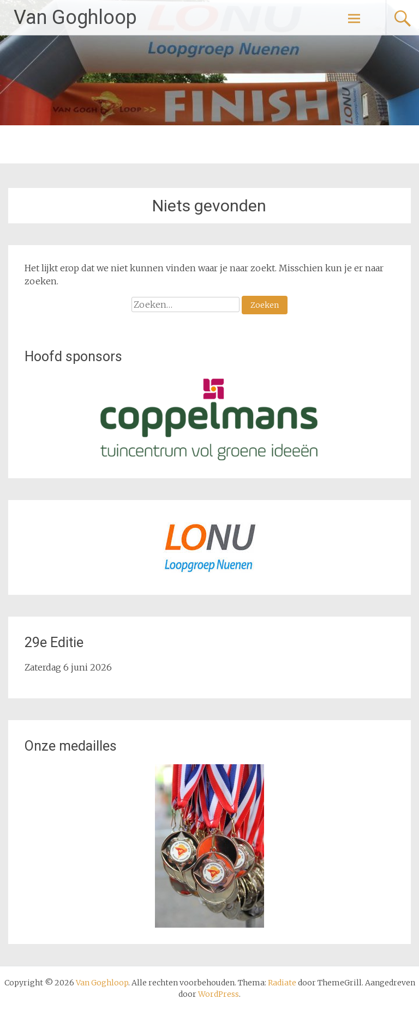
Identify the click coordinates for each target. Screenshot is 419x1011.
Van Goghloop (75, 17)
